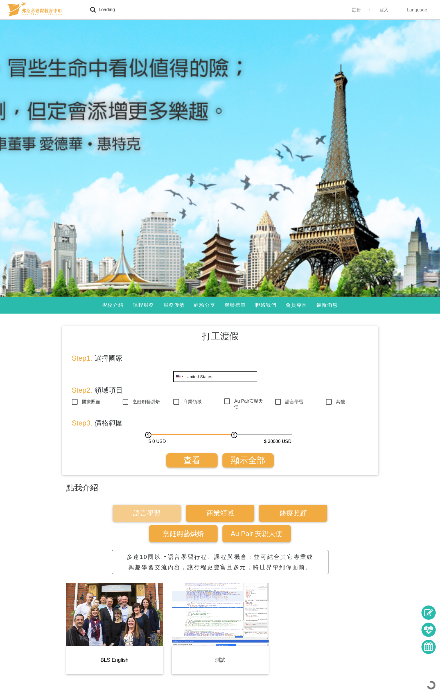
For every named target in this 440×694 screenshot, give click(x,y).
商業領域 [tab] (220, 513)
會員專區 (296, 305)
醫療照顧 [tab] (293, 513)
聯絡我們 (266, 305)
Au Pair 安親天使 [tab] (256, 533)
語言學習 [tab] (147, 513)
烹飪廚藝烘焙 (146, 401)
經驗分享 (204, 305)
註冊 (356, 9)
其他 (340, 401)
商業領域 (192, 401)
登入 (383, 9)
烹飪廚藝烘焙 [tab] (183, 533)
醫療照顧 (91, 401)
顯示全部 (248, 460)
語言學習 (294, 401)
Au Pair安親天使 (248, 402)
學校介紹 (113, 305)
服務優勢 (174, 305)
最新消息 (327, 305)
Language (417, 9)
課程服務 (143, 305)
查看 (191, 460)
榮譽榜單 (235, 305)
